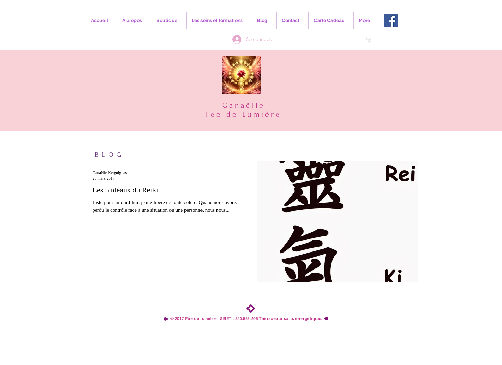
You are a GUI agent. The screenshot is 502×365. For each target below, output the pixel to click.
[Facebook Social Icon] (391, 20)
